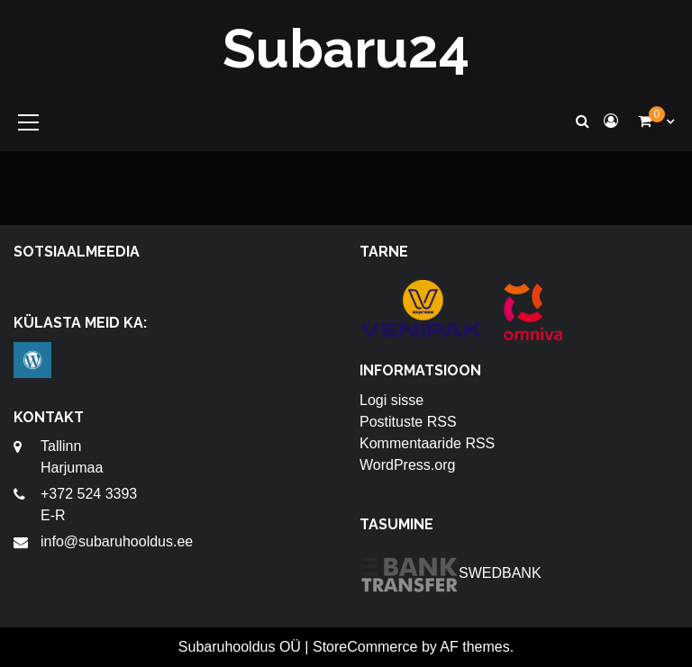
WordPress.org (407, 465)
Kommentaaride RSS (427, 443)
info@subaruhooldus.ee (117, 541)
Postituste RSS (408, 421)
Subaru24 (346, 48)
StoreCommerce (365, 646)
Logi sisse (391, 400)
